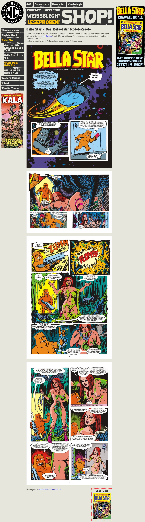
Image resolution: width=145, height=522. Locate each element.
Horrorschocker (11, 30)
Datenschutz (42, 4)
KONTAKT (34, 10)
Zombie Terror (10, 88)
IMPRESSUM (52, 10)
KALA (5, 83)
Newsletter (58, 4)
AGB (29, 4)
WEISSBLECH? (43, 15)
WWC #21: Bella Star (11, 64)
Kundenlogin (75, 4)
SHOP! (87, 16)
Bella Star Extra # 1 (13, 57)
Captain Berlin (10, 35)
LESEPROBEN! (44, 22)
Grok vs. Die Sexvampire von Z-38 (13, 48)
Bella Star (8, 40)
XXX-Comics (47, 36)
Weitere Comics (11, 78)
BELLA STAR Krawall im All (50, 489)
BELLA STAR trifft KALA (12, 72)
